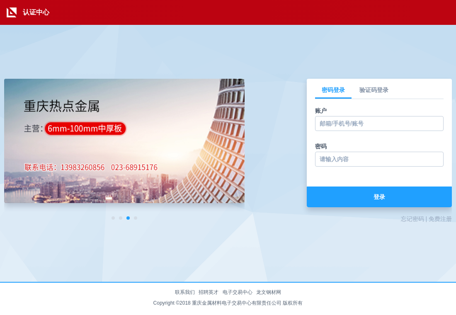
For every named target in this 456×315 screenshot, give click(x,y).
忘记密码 (412, 219)
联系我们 (185, 292)
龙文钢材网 (268, 292)
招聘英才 (208, 292)
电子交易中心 (237, 292)
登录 (379, 197)
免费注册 (440, 219)
